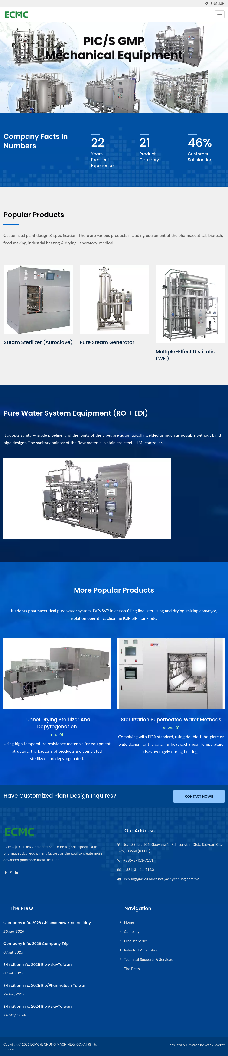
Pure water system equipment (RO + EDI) (75, 413)
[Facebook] (6, 872)
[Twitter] (11, 872)
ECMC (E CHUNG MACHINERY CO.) (56, 1044)
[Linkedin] (16, 872)
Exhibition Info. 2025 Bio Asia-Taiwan (37, 964)
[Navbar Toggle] (220, 14)
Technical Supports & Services (148, 959)
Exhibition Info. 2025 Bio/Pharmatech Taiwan (45, 985)
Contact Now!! (199, 796)
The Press (132, 968)
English (218, 4)
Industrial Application (141, 950)
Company (132, 931)
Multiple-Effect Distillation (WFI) (187, 355)
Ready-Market (214, 1045)
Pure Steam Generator (107, 342)
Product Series (136, 940)
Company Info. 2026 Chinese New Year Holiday (47, 922)
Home (129, 922)
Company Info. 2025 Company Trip (36, 943)
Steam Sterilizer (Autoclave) (38, 342)
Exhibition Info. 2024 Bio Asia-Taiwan (37, 1006)
